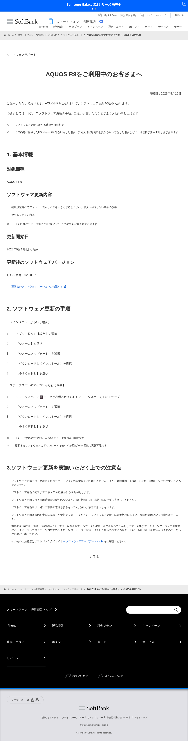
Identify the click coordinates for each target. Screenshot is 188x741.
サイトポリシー (95, 717)
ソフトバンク (94, 708)
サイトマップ (140, 717)
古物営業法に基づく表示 (118, 717)
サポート (13, 658)
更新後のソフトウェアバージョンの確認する (38, 286)
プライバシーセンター (73, 717)
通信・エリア (15, 642)
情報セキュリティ (49, 717)
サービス (148, 642)
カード (101, 642)
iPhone (11, 626)
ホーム (11, 34)
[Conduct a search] (149, 610)
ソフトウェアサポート (72, 34)
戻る (94, 557)
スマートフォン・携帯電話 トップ (29, 609)
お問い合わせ (80, 675)
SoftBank (22, 21)
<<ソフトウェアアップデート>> (83, 541)
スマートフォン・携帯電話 (31, 34)
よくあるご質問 (114, 675)
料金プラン (104, 626)
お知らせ (52, 34)
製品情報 (58, 626)
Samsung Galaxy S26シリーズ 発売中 (94, 4)
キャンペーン (151, 626)
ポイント (58, 642)
